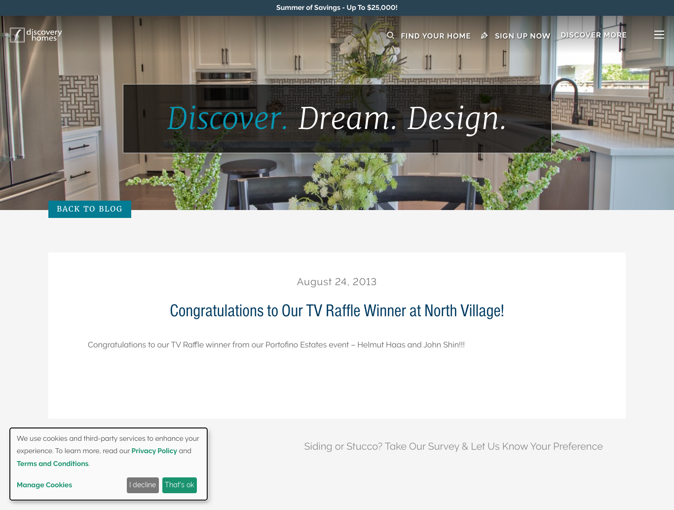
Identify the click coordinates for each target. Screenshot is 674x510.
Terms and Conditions (53, 464)
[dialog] (108, 464)
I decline (142, 485)
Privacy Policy (154, 451)
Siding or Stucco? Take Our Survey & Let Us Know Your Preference (453, 446)
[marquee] (337, 8)
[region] (337, 8)
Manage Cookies (44, 485)
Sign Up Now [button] (516, 36)
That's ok (179, 485)
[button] (612, 36)
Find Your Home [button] (429, 36)
